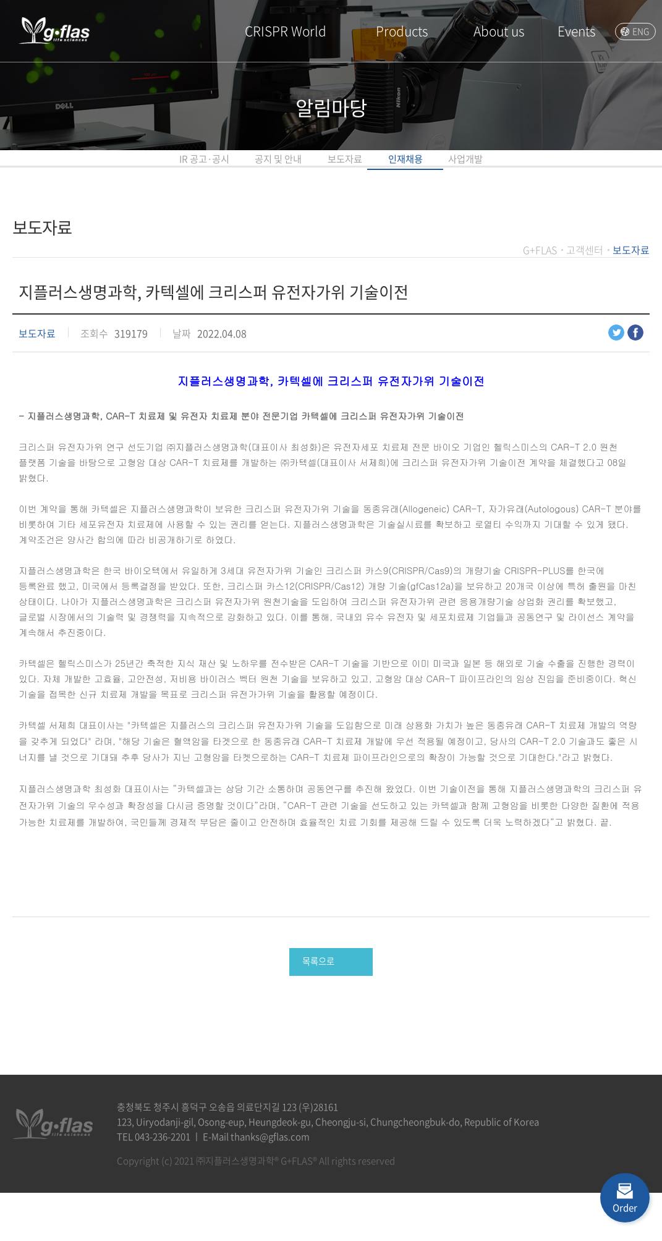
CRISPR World (285, 30)
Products (402, 30)
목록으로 (317, 1004)
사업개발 (573, 169)
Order (625, 1207)
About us (498, 30)
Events (576, 30)
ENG (640, 31)
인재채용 (460, 169)
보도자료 (348, 169)
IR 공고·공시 (98, 169)
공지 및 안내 (228, 169)
